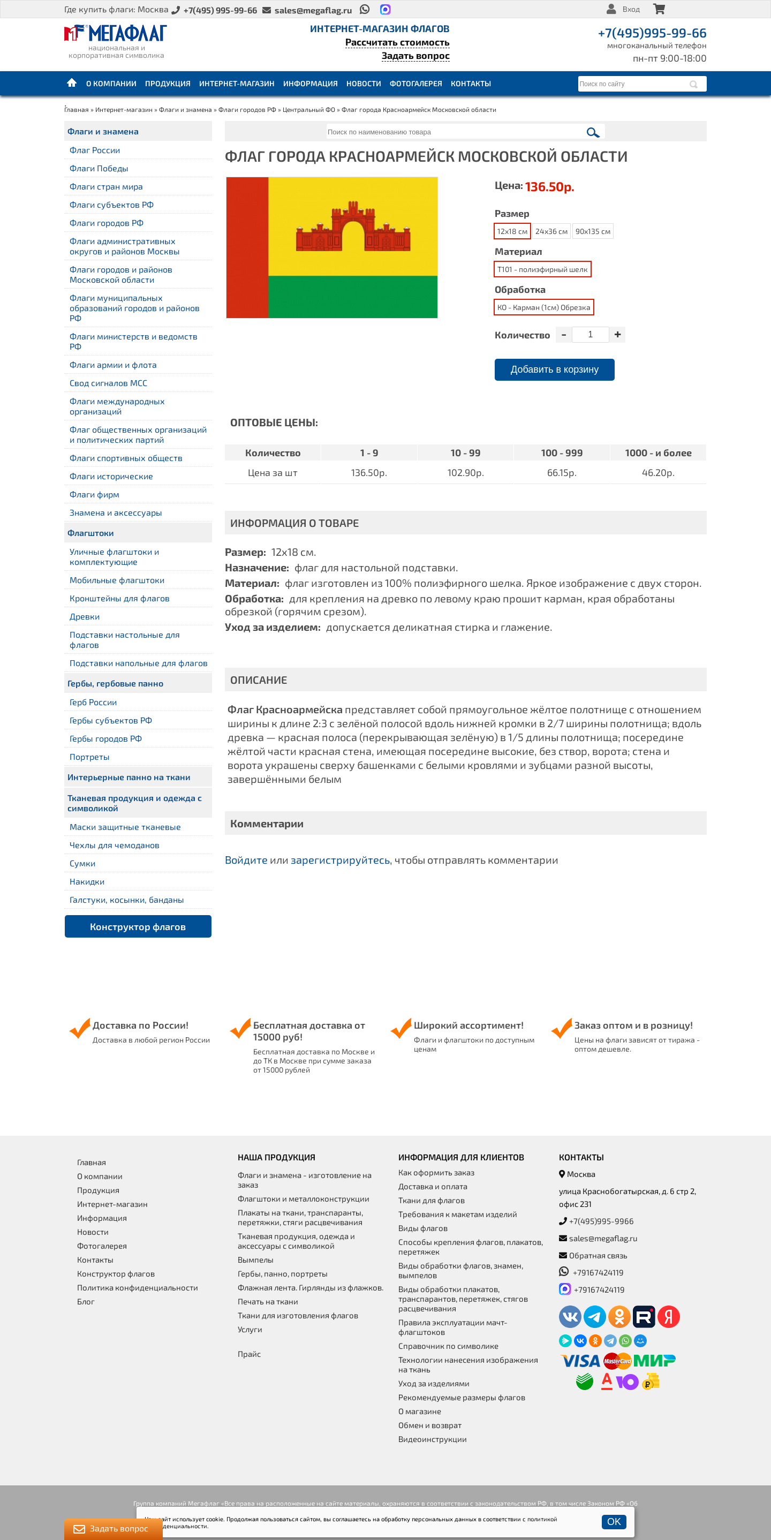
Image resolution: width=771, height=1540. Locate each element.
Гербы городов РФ (106, 738)
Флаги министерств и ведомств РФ (134, 341)
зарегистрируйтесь (340, 859)
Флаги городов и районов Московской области (121, 274)
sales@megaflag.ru (603, 1238)
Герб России (93, 702)
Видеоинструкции (432, 1439)
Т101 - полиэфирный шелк (542, 269)
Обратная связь (598, 1255)
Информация (310, 83)
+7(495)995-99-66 (652, 32)
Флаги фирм (94, 494)
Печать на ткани (268, 1301)
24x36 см (551, 231)
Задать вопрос (416, 55)
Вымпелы (256, 1259)
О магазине (419, 1411)
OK (614, 1521)
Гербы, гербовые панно (115, 683)
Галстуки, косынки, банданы (127, 899)
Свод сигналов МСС (108, 383)
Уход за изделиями (434, 1383)
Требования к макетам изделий (457, 1214)
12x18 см (512, 231)
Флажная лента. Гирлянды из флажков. (310, 1287)
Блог (86, 1301)
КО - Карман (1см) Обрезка (544, 307)
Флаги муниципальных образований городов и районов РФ (135, 307)
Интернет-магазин (237, 83)
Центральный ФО (309, 109)
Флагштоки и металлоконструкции (303, 1198)
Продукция (168, 83)
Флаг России (95, 150)
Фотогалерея (416, 83)
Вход (631, 8)
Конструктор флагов (138, 926)
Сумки (82, 863)
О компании (111, 83)
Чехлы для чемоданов (115, 845)
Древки (85, 616)
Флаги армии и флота (113, 364)
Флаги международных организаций (117, 406)
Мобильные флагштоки (117, 580)
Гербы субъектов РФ (111, 720)
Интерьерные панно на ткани (129, 777)
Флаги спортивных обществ (126, 457)
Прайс (249, 1353)
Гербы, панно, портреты (283, 1273)
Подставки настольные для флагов (125, 639)
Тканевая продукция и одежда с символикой (134, 802)
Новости (363, 83)
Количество (522, 335)
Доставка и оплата (432, 1186)
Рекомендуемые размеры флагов (461, 1397)
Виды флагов (423, 1228)
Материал (518, 251)
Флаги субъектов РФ (112, 204)
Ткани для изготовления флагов (298, 1315)
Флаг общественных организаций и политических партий (138, 434)
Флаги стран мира (106, 186)
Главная (72, 83)
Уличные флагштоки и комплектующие (114, 556)
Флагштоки (90, 532)
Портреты (90, 756)
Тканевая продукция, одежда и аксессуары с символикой (296, 1240)
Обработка (520, 289)
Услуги (250, 1329)
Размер (512, 213)
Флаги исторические (111, 476)
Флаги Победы (99, 168)
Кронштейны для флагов (120, 598)
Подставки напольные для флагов (139, 663)
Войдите (246, 859)
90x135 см (593, 231)
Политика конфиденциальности (137, 1287)
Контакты (471, 83)
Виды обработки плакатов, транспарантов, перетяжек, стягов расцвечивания (463, 1298)
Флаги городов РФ (247, 109)
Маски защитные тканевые (125, 826)
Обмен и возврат (430, 1425)
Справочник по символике (448, 1345)
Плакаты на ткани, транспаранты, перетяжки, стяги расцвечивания (300, 1217)
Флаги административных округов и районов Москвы (125, 246)
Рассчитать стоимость (397, 42)
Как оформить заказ (436, 1172)
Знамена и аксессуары (116, 512)
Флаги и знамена (185, 109)
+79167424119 (591, 1272)
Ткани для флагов (431, 1200)
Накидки (87, 881)
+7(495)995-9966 (601, 1221)
